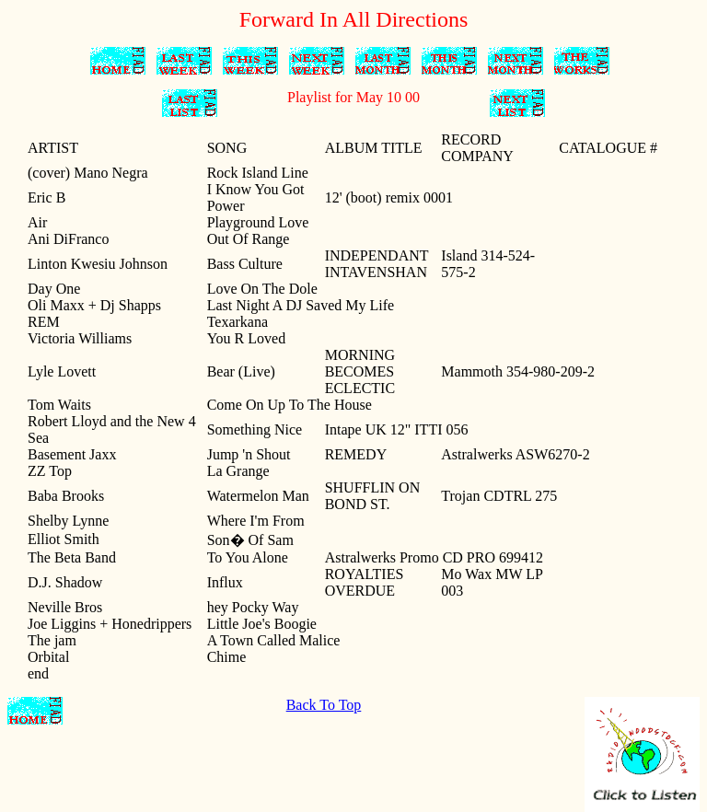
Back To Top (324, 705)
